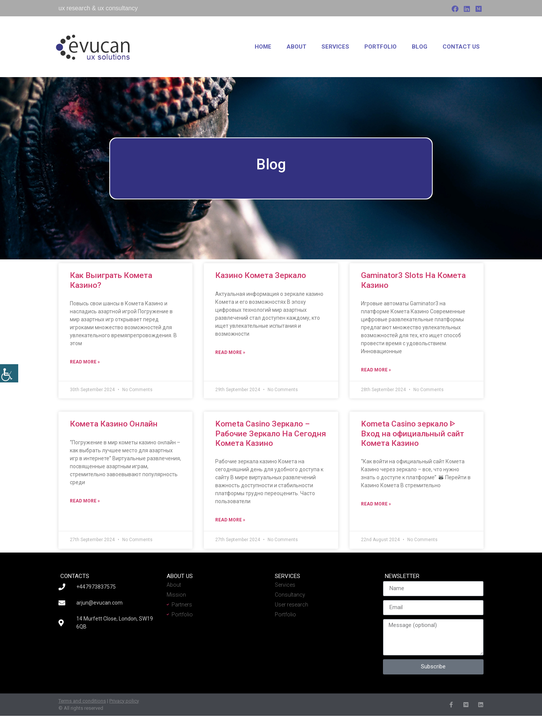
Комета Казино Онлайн (114, 423)
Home (263, 46)
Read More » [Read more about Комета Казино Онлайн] (85, 501)
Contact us (461, 46)
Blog (419, 46)
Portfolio (380, 46)
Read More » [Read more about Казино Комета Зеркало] (230, 352)
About (296, 46)
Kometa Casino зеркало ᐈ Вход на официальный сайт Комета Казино (412, 433)
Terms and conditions (82, 701)
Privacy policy (124, 701)
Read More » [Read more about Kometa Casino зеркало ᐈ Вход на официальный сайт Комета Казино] (376, 504)
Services (335, 46)
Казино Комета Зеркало (260, 275)
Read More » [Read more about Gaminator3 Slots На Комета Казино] (376, 370)
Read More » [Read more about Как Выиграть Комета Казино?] (85, 362)
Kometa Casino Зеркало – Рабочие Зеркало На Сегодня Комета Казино (270, 433)
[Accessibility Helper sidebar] (9, 373)
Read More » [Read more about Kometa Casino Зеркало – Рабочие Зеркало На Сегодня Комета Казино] (230, 520)
